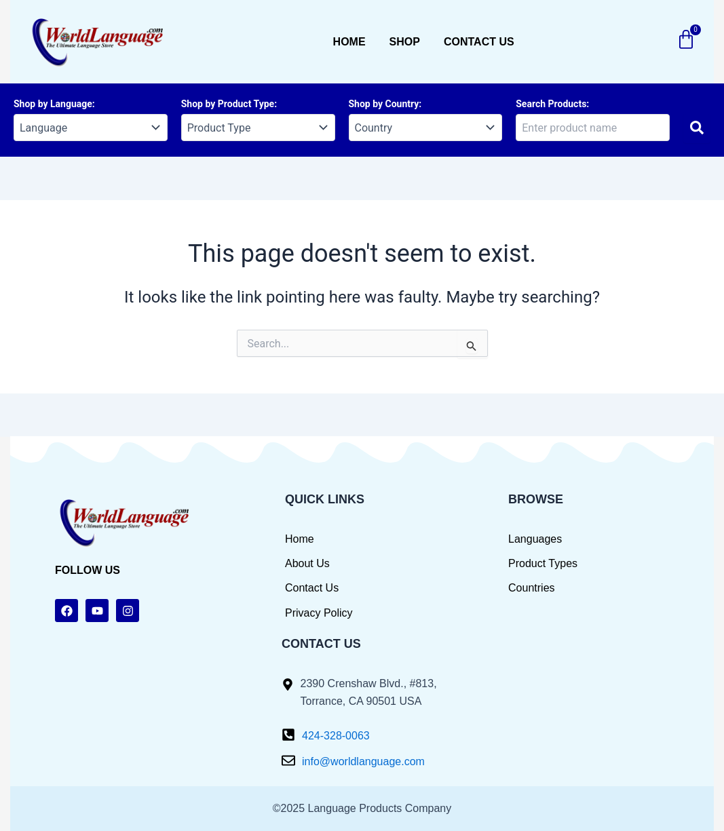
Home (349, 41)
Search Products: (552, 103)
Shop (404, 41)
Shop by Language (53, 103)
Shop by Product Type (227, 103)
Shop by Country (384, 103)
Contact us (479, 41)
